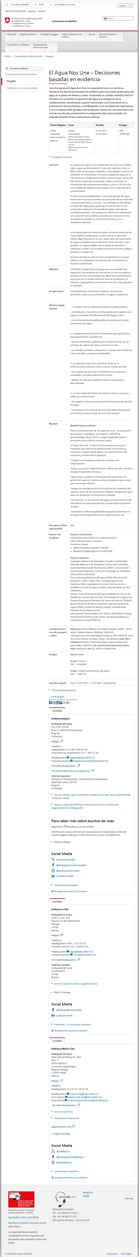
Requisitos (58, 826)
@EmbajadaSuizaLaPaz (69, 1009)
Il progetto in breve (61, 157)
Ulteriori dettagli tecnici (63, 690)
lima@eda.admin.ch (84, 954)
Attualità (11, 37)
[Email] (67, 702)
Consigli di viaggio (49, 37)
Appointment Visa (63, 1126)
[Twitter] (54, 702)
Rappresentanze (28, 37)
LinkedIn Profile (65, 876)
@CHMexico (63, 1151)
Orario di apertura (63, 1111)
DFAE (41, 4)
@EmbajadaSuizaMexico (69, 1157)
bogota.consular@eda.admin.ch (90, 760)
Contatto (55, 710)
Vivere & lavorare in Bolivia (73, 37)
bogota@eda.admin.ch (82, 757)
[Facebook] (50, 702)
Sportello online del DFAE (23, 1217)
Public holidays (62, 841)
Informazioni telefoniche (66, 1118)
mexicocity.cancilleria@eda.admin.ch (88, 1100)
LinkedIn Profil (64, 1015)
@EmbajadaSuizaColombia (71, 865)
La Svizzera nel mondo (64, 4)
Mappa (57, 741)
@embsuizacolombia (67, 870)
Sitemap (129, 1198)
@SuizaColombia (65, 859)
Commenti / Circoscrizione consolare (72, 1024)
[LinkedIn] (57, 702)
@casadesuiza (63, 1162)
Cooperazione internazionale (44, 47)
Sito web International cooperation (72, 770)
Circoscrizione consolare (66, 885)
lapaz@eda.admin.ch (81, 951)
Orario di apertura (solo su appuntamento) (75, 983)
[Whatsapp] (64, 702)
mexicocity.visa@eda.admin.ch (85, 1097)
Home (7, 56)
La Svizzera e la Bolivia (18, 47)
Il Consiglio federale (19, 4)
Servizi (92, 37)
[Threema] (61, 702)
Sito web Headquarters (65, 765)
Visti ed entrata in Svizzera (110, 37)
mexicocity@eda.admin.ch (84, 1093)
